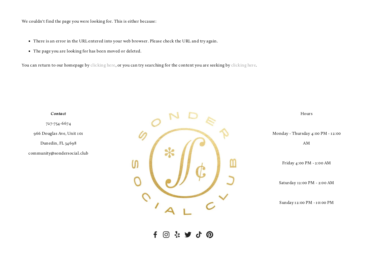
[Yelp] (177, 234)
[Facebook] (155, 234)
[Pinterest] (209, 234)
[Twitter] (188, 234)
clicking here (103, 65)
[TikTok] (198, 234)
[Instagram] (166, 234)
